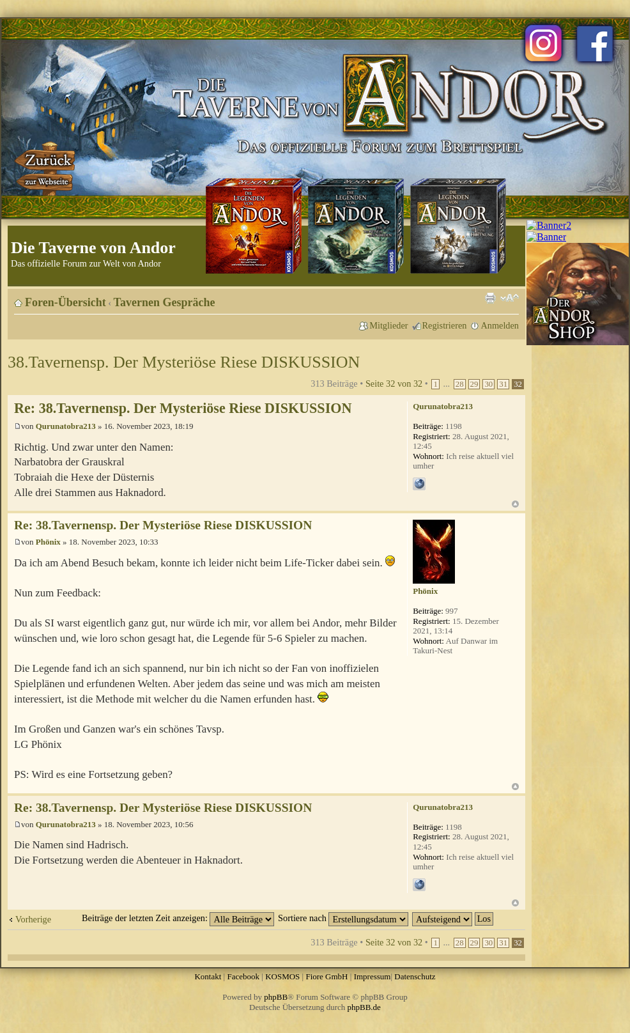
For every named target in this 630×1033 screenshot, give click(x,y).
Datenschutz (414, 976)
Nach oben (515, 504)
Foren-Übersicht (65, 302)
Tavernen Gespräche (164, 302)
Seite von (393, 383)
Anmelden (499, 325)
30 (488, 384)
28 (460, 384)
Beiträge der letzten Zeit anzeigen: (178, 918)
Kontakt (207, 976)
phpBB (276, 997)
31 (503, 384)
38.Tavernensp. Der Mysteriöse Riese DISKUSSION (184, 362)
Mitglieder (388, 325)
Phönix (48, 542)
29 (474, 384)
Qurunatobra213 (66, 426)
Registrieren (444, 325)
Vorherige (33, 919)
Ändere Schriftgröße (509, 298)
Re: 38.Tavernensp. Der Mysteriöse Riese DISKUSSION (182, 408)
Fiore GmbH (326, 976)
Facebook (243, 976)
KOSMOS (282, 976)
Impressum (372, 976)
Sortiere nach (343, 918)
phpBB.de (364, 1007)
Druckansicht (490, 298)
